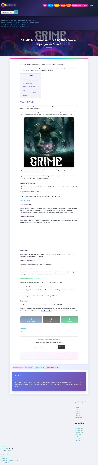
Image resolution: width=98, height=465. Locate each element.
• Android (77, 413)
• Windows (77, 411)
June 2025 (77, 439)
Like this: (26, 95)
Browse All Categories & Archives (79, 5)
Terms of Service (5, 462)
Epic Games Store (28, 367)
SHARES (32, 92)
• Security (77, 415)
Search (68, 5)
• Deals (77, 409)
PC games (36, 367)
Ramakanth (18, 376)
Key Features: (27, 83)
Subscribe (61, 347)
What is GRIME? (26, 79)
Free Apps (50, 5)
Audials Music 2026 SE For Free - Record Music (13, 25)
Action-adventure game (17, 367)
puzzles (42, 367)
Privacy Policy (4, 454)
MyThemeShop (9, 450)
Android (57, 5)
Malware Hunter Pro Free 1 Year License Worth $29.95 (15, 27)
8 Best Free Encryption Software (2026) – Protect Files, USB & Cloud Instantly (20, 23)
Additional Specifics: (31, 81)
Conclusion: (29, 88)
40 (24, 90)
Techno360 (2, 446)
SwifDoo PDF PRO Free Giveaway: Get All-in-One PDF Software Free (18, 20)
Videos (92, 5)
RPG (58, 367)
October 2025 (78, 430)
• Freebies (77, 407)
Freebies (63, 5)
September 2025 (79, 432)
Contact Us (4, 458)
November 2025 (79, 428)
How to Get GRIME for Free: (31, 86)
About (2, 456)
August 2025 (78, 435)
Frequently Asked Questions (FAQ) (9, 460)
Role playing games (50, 367)
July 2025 (77, 437)
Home (45, 5)
